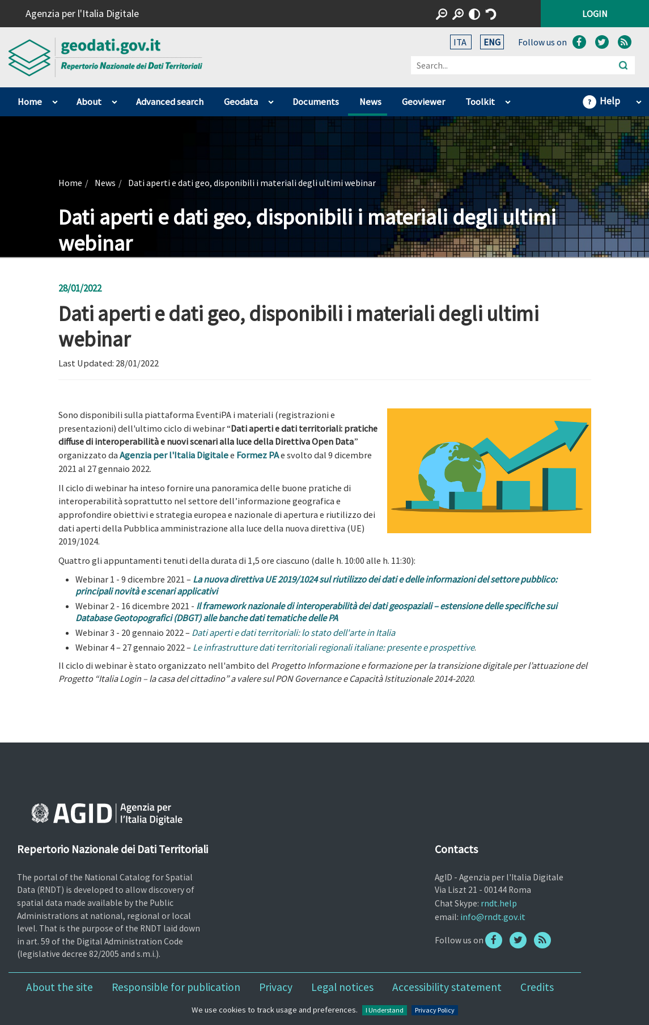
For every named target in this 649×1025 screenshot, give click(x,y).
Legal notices (342, 987)
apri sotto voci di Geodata (271, 99)
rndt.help (499, 903)
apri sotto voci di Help (638, 99)
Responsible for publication (176, 987)
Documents (315, 102)
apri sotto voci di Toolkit (507, 99)
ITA (460, 42)
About (89, 102)
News (370, 102)
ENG (491, 42)
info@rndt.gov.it (492, 916)
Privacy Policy (435, 1010)
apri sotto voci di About (114, 99)
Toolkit (480, 102)
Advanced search (169, 102)
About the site (59, 987)
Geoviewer (423, 102)
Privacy (275, 987)
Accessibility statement (447, 987)
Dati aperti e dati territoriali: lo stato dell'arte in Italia (293, 633)
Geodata (241, 102)
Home (30, 102)
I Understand (385, 1010)
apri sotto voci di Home (55, 99)
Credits (537, 987)
